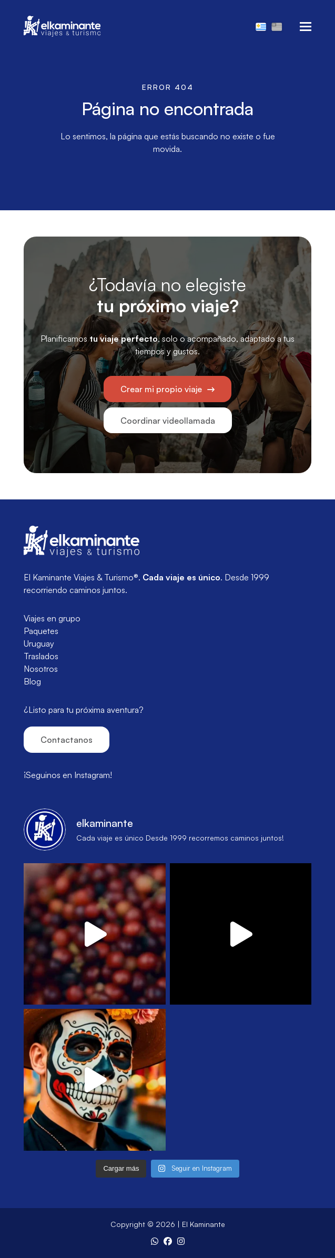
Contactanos (66, 739)
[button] (305, 26)
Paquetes (41, 631)
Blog (32, 681)
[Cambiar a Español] (261, 26)
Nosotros (41, 668)
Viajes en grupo (52, 618)
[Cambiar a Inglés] (276, 26)
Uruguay (39, 643)
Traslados (41, 656)
